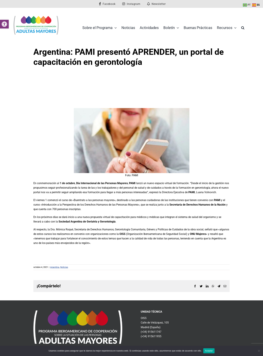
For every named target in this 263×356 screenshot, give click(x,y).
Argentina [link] (54, 267)
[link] (4, 24)
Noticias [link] (64, 267)
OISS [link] (144, 318)
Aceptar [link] (209, 350)
